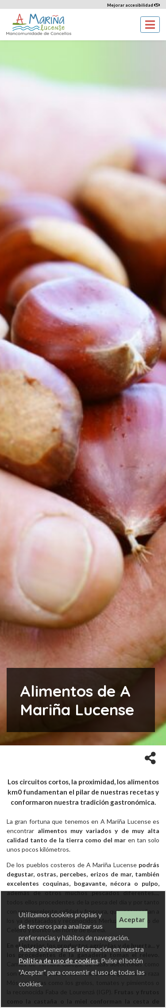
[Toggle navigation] (150, 24)
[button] (150, 757)
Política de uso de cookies (58, 961)
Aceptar (132, 919)
